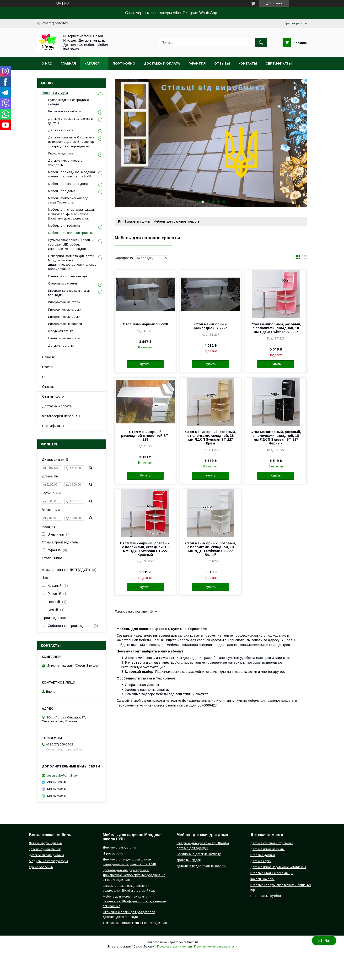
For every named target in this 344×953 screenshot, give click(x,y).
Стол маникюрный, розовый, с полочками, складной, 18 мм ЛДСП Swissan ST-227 (275, 328)
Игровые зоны (113, 853)
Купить (145, 364)
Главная (68, 63)
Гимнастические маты (64, 338)
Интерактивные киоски (64, 309)
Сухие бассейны (41, 867)
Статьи (47, 367)
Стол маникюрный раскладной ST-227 (210, 326)
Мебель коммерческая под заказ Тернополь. (68, 200)
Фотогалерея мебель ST (61, 416)
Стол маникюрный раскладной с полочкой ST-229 (145, 435)
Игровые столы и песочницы (271, 873)
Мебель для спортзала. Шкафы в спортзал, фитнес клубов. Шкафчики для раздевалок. (71, 214)
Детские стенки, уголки (120, 847)
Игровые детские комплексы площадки (69, 293)
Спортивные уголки (62, 283)
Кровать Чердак (189, 860)
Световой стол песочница (67, 276)
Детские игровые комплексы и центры (70, 121)
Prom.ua (193, 942)
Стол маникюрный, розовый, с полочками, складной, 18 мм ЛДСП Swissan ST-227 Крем (210, 437)
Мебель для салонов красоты (70, 233)
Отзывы (222, 63)
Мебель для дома (61, 191)
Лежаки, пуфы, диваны (45, 843)
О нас (47, 63)
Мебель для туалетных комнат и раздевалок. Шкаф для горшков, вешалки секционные (134, 901)
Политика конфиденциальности (215, 946)
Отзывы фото (53, 396)
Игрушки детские (60, 153)
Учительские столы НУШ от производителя (135, 923)
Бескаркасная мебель (64, 111)
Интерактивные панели (65, 324)
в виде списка (304, 258)
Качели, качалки (262, 879)
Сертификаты (279, 63)
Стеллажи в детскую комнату (199, 854)
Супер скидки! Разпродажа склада (68, 102)
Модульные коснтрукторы (48, 861)
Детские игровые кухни (267, 849)
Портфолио (124, 63)
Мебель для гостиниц (64, 225)
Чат (324, 940)
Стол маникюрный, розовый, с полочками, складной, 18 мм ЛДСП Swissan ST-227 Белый (210, 549)
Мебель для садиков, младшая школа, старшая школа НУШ (72, 174)
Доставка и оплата (162, 63)
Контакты (247, 63)
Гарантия (197, 63)
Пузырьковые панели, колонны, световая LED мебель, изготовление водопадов (71, 244)
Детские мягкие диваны (46, 855)
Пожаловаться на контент (174, 946)
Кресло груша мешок (45, 849)
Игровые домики (262, 855)
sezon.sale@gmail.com (63, 775)
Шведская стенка (61, 331)
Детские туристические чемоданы (65, 163)
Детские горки (260, 861)
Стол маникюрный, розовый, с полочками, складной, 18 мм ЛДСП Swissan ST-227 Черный (275, 437)
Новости (48, 357)
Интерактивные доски (64, 316)
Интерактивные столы (64, 302)
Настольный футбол (265, 896)
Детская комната (61, 130)
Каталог (92, 63)
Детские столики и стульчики (271, 843)
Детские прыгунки (61, 345)
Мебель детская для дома (68, 184)
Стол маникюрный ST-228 (145, 324)
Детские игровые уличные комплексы (278, 867)
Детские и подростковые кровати (201, 866)
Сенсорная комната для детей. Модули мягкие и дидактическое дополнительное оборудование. (72, 262)
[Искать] (261, 42)
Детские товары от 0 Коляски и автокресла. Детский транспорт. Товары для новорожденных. (72, 142)
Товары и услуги (137, 221)
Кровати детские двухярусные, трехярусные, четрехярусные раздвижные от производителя (134, 875)
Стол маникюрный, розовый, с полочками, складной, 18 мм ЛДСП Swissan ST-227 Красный (145, 549)
